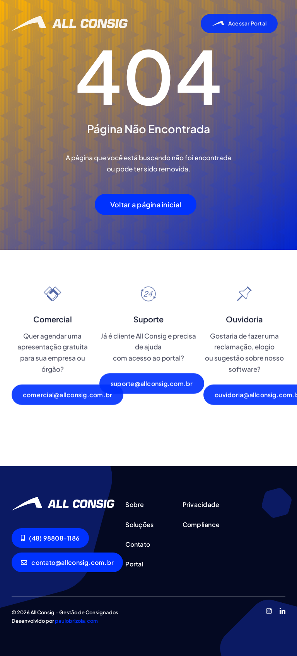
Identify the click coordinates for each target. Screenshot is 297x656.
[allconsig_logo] (70, 19)
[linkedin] (282, 611)
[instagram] (269, 611)
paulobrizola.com (76, 621)
